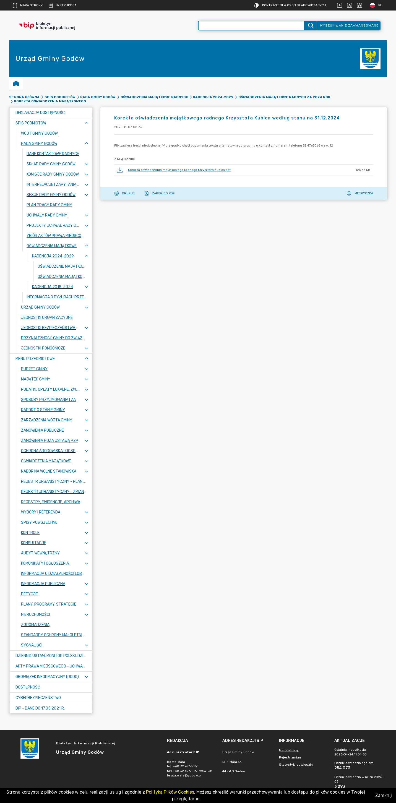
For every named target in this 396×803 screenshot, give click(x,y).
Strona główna (24, 97)
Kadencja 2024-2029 (213, 97)
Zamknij (383, 795)
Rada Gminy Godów (98, 97)
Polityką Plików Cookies (170, 792)
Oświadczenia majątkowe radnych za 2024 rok (284, 97)
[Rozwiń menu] (86, 164)
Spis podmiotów (60, 97)
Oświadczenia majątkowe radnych (154, 97)
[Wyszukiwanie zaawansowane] (251, 25)
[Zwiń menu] (86, 123)
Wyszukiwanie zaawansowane (349, 25)
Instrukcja (62, 5)
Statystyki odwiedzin (296, 764)
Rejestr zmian (290, 757)
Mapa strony (27, 5)
